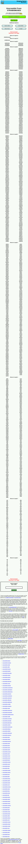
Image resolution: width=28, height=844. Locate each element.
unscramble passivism (7, 693)
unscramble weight (6, 780)
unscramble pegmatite (7, 720)
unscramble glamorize (7, 681)
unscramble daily (6, 795)
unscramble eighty (6, 832)
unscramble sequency (7, 735)
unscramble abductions (7, 722)
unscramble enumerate (7, 718)
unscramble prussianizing (8, 687)
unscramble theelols (6, 671)
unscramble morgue (6, 822)
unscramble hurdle (6, 743)
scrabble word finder (9, 597)
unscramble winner (6, 793)
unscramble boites (6, 737)
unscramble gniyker (6, 824)
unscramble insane (6, 747)
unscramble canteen (6, 830)
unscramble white (6, 768)
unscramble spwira (6, 799)
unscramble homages (7, 662)
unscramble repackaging (7, 689)
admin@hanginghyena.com (14, 839)
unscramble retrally (6, 664)
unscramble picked (6, 797)
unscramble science (6, 772)
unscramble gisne (6, 836)
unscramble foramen (7, 669)
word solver (19, 640)
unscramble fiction (6, 791)
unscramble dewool (6, 660)
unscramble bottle (6, 776)
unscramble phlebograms (7, 691)
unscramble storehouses (7, 726)
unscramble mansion (7, 805)
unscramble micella (6, 716)
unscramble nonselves (7, 706)
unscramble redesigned (7, 733)
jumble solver (10, 638)
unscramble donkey (6, 801)
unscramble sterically (7, 685)
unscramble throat (6, 834)
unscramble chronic (6, 803)
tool (23, 616)
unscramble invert (6, 828)
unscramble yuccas (6, 683)
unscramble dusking (6, 677)
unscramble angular (6, 770)
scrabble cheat (21, 653)
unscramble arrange (6, 762)
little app (10, 611)
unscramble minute (6, 811)
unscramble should (6, 782)
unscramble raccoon (6, 751)
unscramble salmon (6, 817)
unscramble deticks (6, 679)
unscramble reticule (6, 675)
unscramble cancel (6, 764)
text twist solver (18, 597)
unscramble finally (6, 809)
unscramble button (6, 766)
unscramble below (6, 807)
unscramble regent (6, 753)
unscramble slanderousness (8, 714)
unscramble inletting (6, 731)
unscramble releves (6, 739)
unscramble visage (6, 708)
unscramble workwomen (7, 710)
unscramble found (6, 774)
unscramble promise (6, 786)
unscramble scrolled (6, 704)
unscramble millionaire (7, 700)
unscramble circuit (6, 784)
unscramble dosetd (6, 813)
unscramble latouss (6, 778)
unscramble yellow (6, 815)
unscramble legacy (6, 745)
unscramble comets (6, 826)
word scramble (15, 629)
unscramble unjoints (6, 724)
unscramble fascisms (7, 741)
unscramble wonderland (7, 695)
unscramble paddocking (7, 702)
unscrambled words (12, 607)
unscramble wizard (6, 749)
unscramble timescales (7, 673)
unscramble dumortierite (7, 712)
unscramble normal (6, 755)
